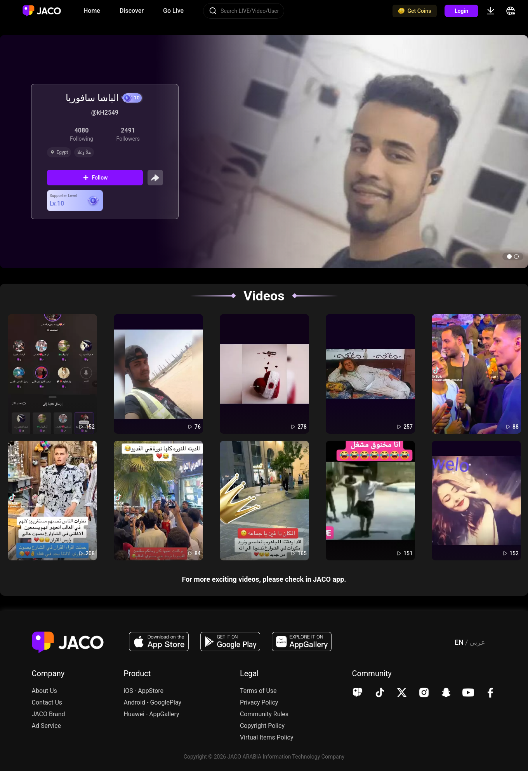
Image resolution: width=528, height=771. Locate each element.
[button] (509, 256)
